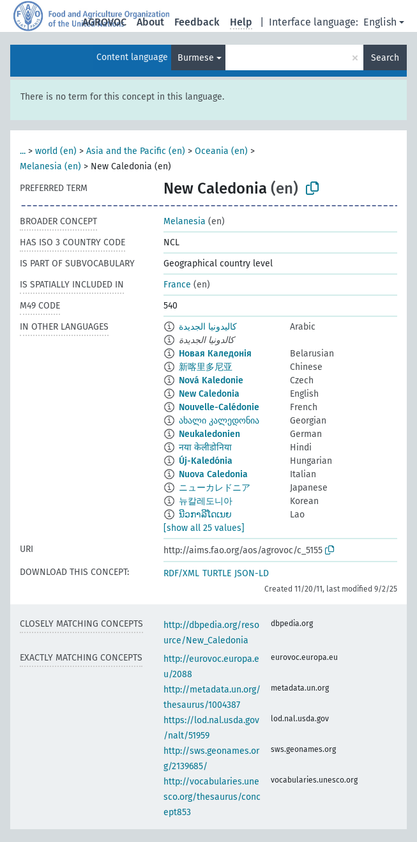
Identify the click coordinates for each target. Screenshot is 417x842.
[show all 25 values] (204, 528)
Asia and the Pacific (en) (135, 151)
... (23, 151)
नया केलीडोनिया (205, 447)
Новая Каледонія (215, 353)
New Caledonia (209, 393)
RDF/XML (181, 573)
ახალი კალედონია (219, 420)
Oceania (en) (221, 151)
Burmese (196, 57)
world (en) (56, 151)
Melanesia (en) (50, 166)
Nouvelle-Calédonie (219, 407)
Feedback (197, 22)
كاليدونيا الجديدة (208, 326)
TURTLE (216, 573)
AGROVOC (104, 22)
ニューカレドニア (214, 487)
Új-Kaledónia (205, 460)
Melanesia (184, 221)
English (380, 22)
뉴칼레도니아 (205, 501)
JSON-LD (251, 573)
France (177, 284)
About (150, 22)
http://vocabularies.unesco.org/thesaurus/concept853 (212, 797)
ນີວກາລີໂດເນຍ (205, 514)
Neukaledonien (209, 434)
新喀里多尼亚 (205, 367)
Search (385, 57)
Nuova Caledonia (213, 474)
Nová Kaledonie (211, 380)
